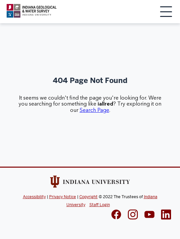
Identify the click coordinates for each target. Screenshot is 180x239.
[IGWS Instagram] (133, 215)
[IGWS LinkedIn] (149, 215)
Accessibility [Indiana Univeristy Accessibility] (34, 196)
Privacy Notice (62, 196)
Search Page (94, 110)
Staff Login (99, 204)
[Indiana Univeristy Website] (90, 183)
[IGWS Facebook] (116, 215)
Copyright (88, 196)
